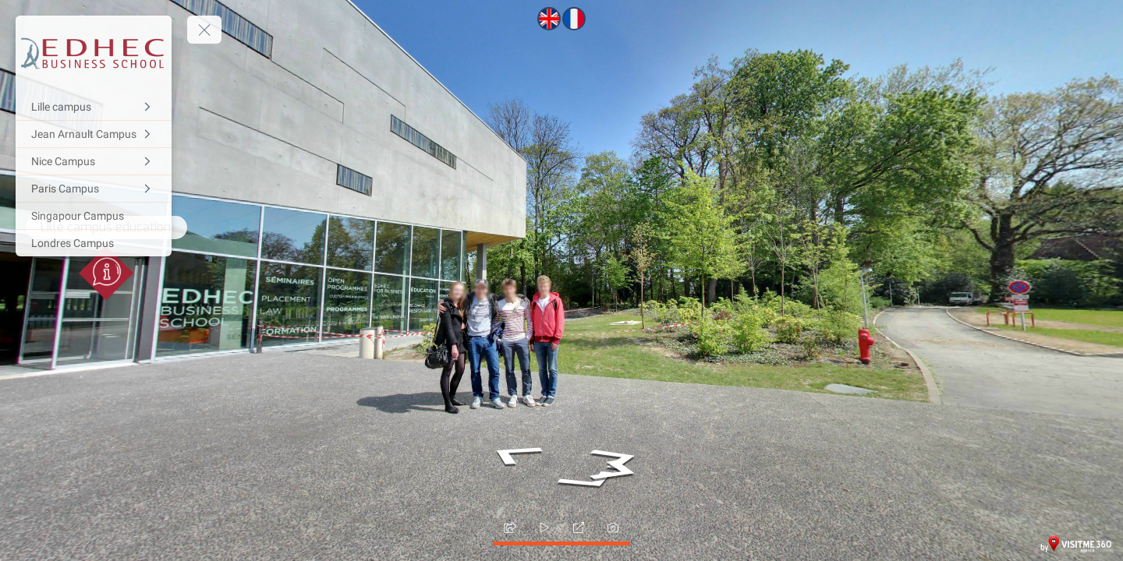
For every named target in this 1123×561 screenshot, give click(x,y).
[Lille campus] (94, 107)
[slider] (544, 527)
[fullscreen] (579, 527)
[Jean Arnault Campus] (94, 134)
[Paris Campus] (94, 188)
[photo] (613, 527)
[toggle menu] (204, 30)
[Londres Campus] (94, 243)
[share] (510, 527)
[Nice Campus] (94, 161)
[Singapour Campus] (94, 216)
